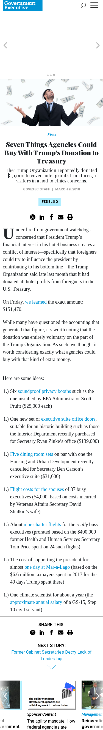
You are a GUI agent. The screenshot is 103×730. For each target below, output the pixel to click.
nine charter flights (42, 498)
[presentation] (5, 685)
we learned (35, 275)
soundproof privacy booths (44, 365)
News (51, 108)
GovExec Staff (36, 163)
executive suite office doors (68, 392)
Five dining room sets (31, 428)
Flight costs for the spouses (37, 463)
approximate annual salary (36, 576)
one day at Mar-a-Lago (47, 540)
